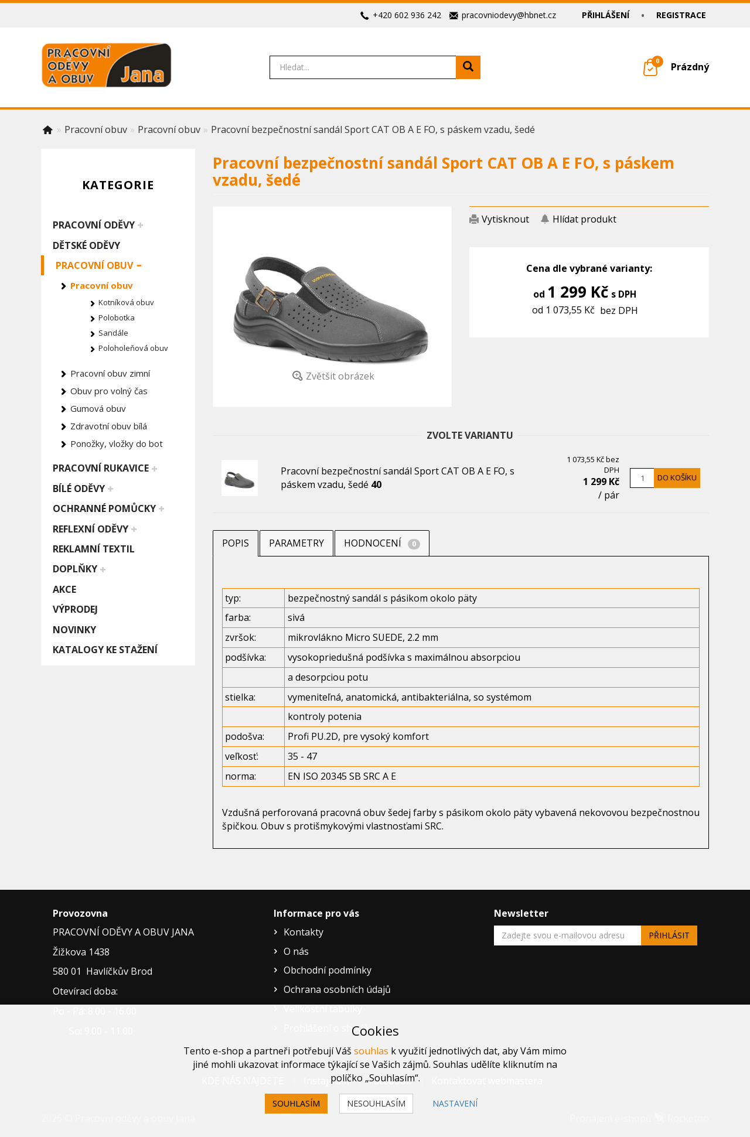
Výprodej (75, 609)
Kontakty (303, 932)
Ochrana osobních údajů (337, 989)
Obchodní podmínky (327, 970)
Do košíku (677, 477)
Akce (64, 589)
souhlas (371, 1050)
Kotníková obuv (126, 302)
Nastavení (455, 1103)
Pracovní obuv (94, 265)
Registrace (681, 15)
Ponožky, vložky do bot (116, 443)
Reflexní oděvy (90, 529)
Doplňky (75, 568)
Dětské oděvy (86, 245)
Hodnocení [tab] (382, 543)
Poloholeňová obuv (133, 348)
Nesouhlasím (376, 1103)
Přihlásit (669, 935)
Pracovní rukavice (101, 468)
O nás (296, 951)
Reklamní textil (94, 548)
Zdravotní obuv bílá (108, 426)
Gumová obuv (98, 408)
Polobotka (116, 317)
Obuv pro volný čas (109, 391)
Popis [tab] (235, 543)
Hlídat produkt (584, 219)
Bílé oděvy (79, 488)
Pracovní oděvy (94, 224)
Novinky (74, 629)
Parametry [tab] (296, 543)
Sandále (113, 332)
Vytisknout (505, 219)
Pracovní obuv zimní (110, 373)
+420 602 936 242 (407, 15)
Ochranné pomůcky (104, 508)
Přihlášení (605, 15)
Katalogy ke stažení (105, 649)
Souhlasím (296, 1103)
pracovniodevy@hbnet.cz (509, 15)
